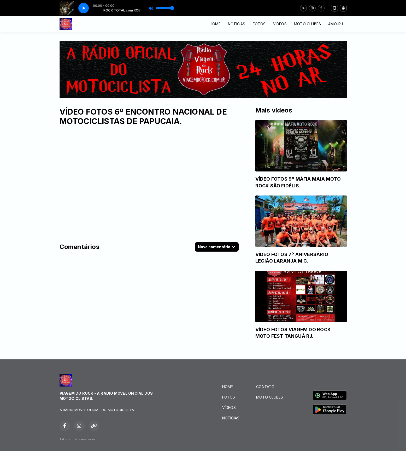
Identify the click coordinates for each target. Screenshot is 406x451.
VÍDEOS (280, 24)
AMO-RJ (335, 24)
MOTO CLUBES (307, 24)
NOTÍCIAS (236, 24)
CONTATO (265, 386)
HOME (215, 24)
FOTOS (259, 24)
